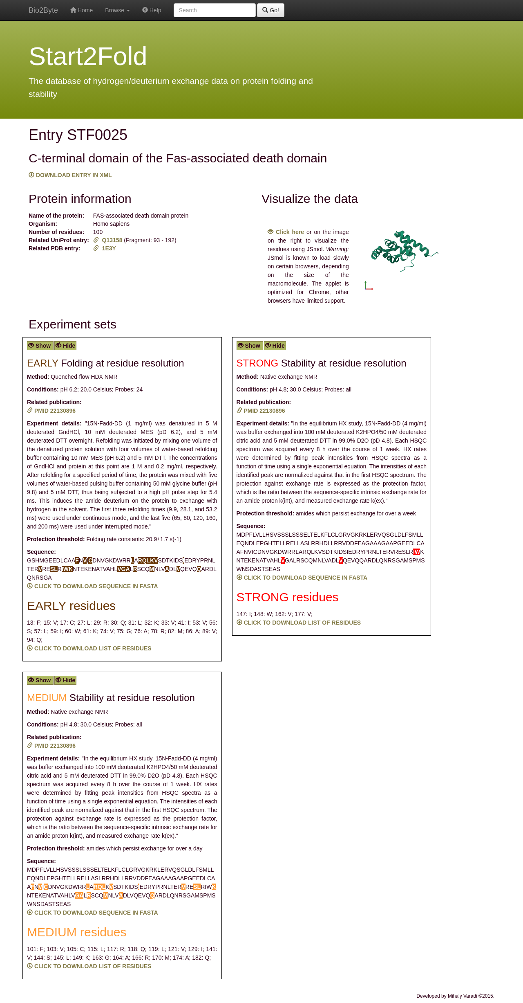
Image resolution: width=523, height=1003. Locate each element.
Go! (270, 10)
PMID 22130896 (51, 410)
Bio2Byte (43, 10)
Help (151, 10)
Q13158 (108, 240)
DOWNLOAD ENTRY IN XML (70, 175)
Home (81, 10)
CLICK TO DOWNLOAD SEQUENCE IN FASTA (92, 586)
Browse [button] (117, 10)
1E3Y (104, 248)
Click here (286, 232)
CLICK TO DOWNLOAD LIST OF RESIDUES (89, 648)
